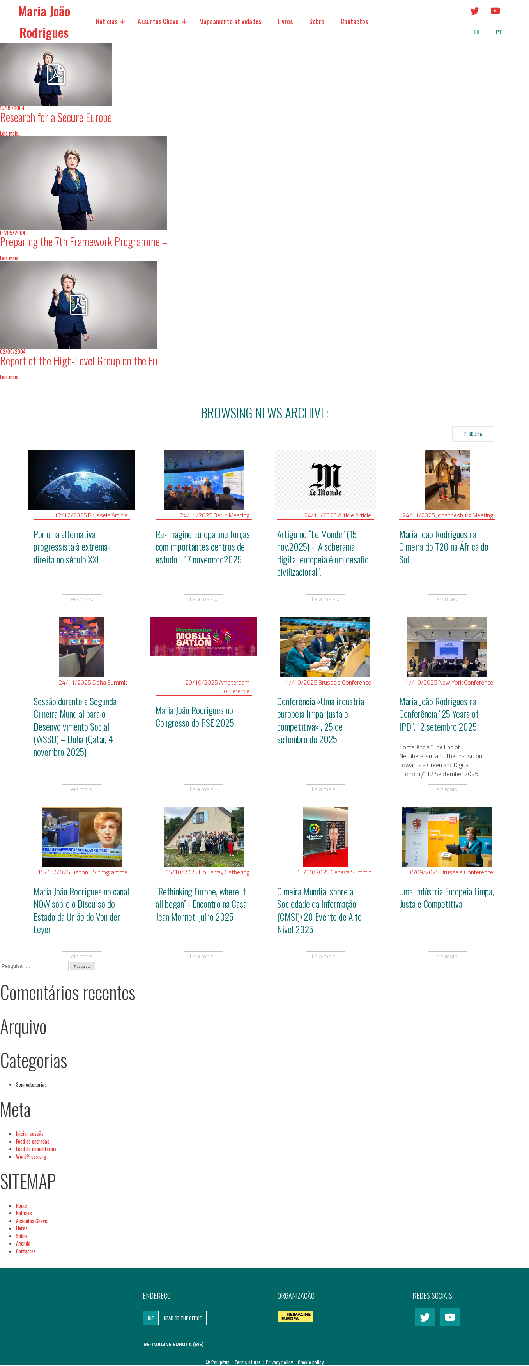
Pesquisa (473, 434)
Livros (285, 21)
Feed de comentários (36, 1148)
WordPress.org (31, 1156)
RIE (151, 1318)
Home (21, 1205)
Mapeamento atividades (230, 21)
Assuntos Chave (158, 21)
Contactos (354, 21)
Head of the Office (183, 1318)
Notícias (106, 21)
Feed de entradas (33, 1141)
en (476, 32)
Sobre (316, 21)
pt (499, 32)
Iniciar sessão (30, 1133)
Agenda (23, 1243)
